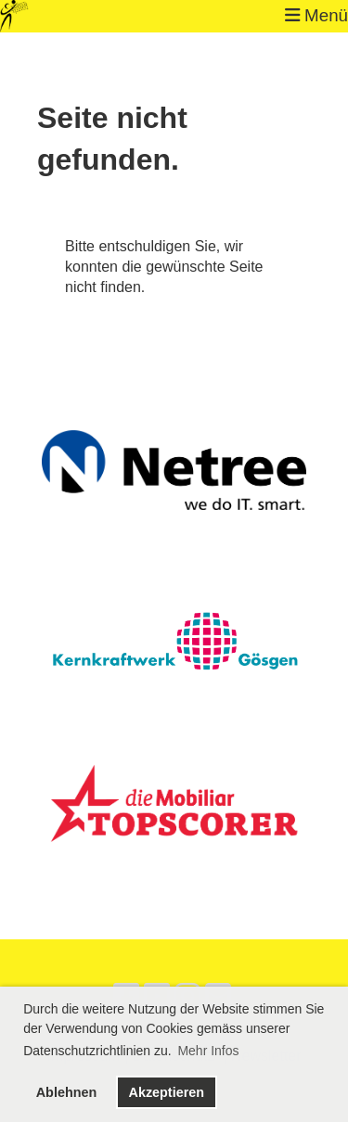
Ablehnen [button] (66, 1092)
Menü (316, 15)
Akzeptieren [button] (166, 1092)
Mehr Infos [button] (207, 1050)
